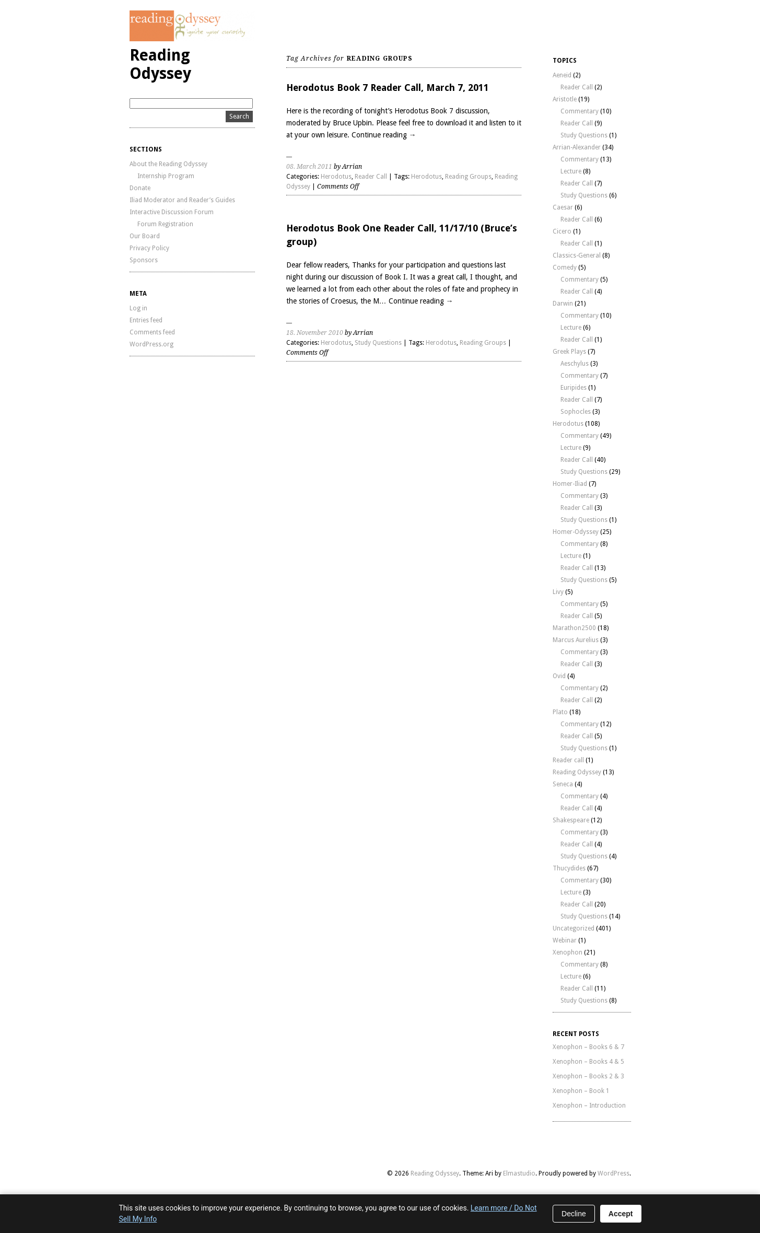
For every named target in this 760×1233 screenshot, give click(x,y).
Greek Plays (569, 351)
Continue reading (384, 135)
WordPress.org (151, 344)
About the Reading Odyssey (168, 164)
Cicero (562, 231)
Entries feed (146, 320)
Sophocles (575, 411)
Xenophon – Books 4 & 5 (588, 1061)
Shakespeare (571, 820)
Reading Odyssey (160, 64)
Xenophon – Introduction (589, 1105)
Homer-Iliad (570, 483)
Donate (140, 188)
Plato (560, 712)
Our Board (145, 236)
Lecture (570, 171)
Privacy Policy (149, 248)
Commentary (579, 111)
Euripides (573, 387)
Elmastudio (519, 1173)
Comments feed (152, 332)
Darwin (563, 303)
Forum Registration (165, 224)
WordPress (613, 1173)
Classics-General (577, 255)
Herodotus (336, 176)
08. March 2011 (309, 166)
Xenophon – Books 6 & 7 (588, 1047)
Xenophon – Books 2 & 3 (588, 1076)
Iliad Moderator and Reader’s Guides (182, 200)
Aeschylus (574, 363)
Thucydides (569, 868)
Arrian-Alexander (577, 147)
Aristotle (565, 99)
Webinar (565, 940)
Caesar (563, 207)
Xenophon (567, 952)
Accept (621, 1213)
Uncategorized (573, 928)
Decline (574, 1213)
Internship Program (165, 176)
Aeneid (562, 75)
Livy (558, 592)
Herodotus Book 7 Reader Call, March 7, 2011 (387, 87)
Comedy (565, 267)
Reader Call (371, 176)
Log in (138, 308)
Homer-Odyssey (576, 532)
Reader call (568, 760)
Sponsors (144, 260)
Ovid (559, 676)
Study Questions (378, 342)
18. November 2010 (314, 332)
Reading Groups (468, 176)
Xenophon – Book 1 (581, 1091)
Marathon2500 (574, 628)
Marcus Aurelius (576, 640)
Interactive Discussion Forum (172, 212)
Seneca (563, 784)
